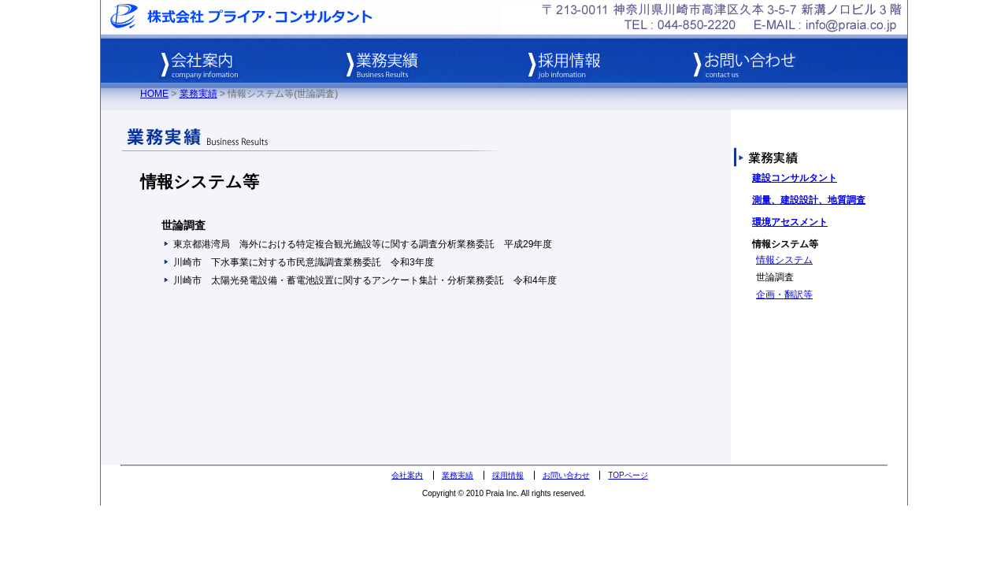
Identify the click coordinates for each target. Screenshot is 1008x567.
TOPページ (627, 475)
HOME (154, 93)
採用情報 (508, 475)
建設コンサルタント (794, 177)
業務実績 (198, 93)
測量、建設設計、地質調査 (808, 200)
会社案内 (407, 475)
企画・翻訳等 (784, 294)
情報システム (784, 259)
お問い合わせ (566, 475)
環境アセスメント (790, 222)
